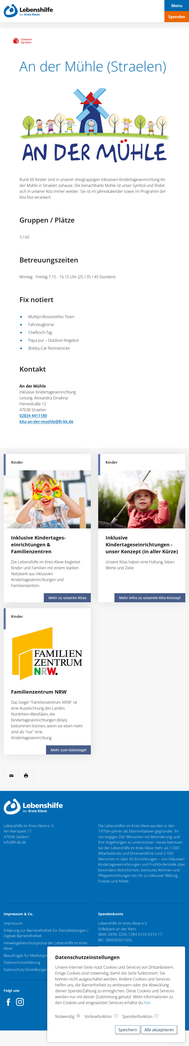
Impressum (13, 923)
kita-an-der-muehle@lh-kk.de (46, 421)
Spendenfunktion (137, 1016)
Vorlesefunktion (98, 1016)
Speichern (127, 1029)
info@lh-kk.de (15, 842)
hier (147, 1002)
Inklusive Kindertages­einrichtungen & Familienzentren (38, 544)
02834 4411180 (33, 415)
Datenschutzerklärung (22, 962)
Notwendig (64, 1016)
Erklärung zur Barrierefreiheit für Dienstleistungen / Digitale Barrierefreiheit (46, 933)
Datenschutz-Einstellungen (26, 969)
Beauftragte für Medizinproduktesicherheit (39, 955)
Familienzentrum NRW (38, 691)
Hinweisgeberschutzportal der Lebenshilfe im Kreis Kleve (45, 945)
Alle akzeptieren (159, 1029)
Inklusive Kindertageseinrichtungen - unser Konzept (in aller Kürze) (142, 544)
